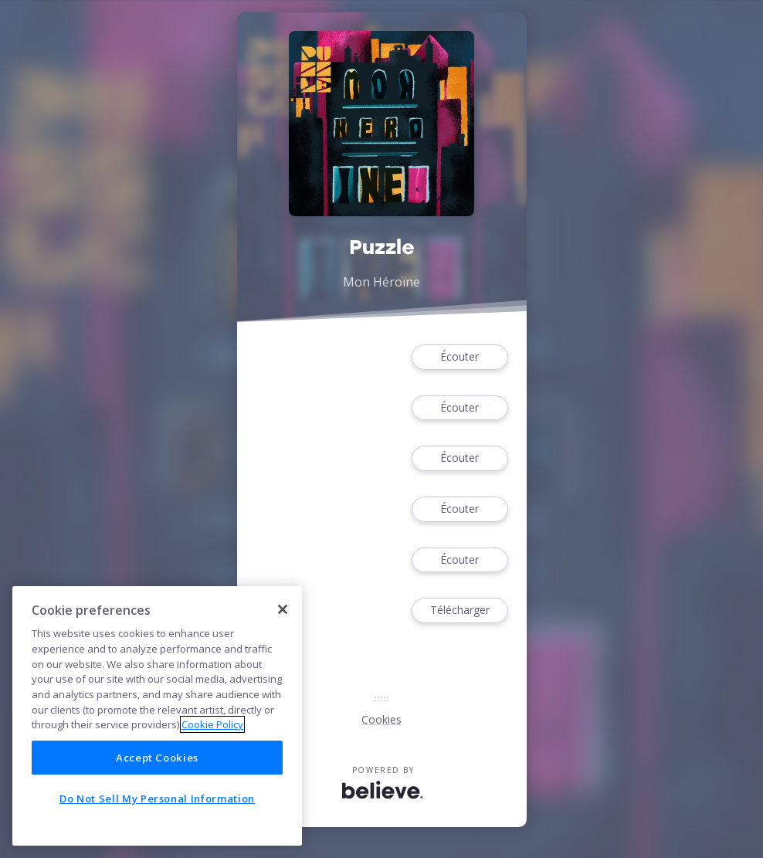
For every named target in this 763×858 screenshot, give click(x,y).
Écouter (459, 357)
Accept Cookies (157, 758)
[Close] (283, 609)
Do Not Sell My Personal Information (157, 798)
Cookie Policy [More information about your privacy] (212, 724)
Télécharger (459, 610)
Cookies (381, 719)
